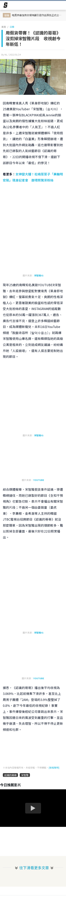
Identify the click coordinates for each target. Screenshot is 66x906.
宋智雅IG (38, 275)
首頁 (3, 26)
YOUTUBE (38, 480)
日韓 (12, 26)
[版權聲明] (54, 767)
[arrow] (5, 5)
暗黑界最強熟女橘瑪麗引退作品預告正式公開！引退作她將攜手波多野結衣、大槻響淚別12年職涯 (38, 15)
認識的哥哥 (10, 775)
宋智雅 (25, 775)
